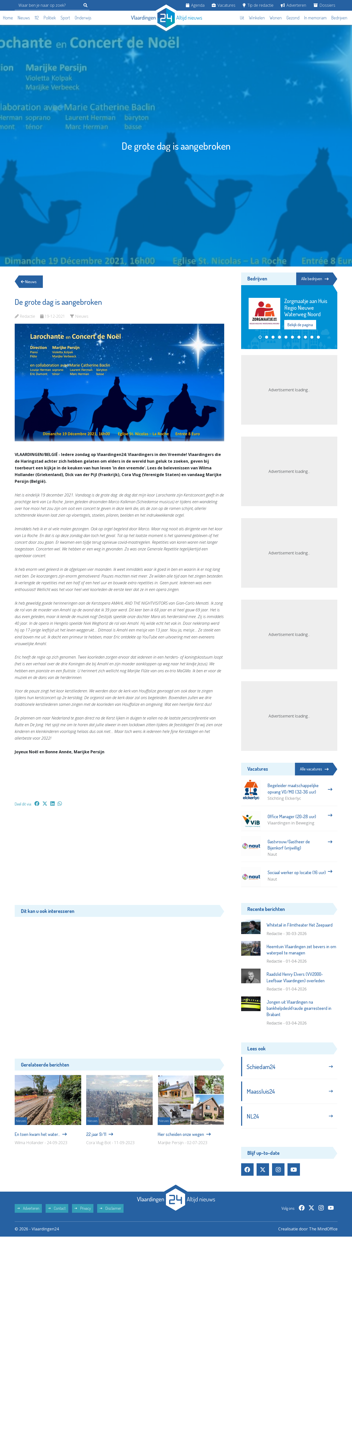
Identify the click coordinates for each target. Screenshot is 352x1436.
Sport (65, 17)
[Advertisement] (119, 858)
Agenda (195, 5)
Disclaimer (110, 1208)
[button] (260, 337)
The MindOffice (323, 1229)
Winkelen (257, 17)
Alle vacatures (314, 768)
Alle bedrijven (315, 278)
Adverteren (293, 5)
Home (8, 17)
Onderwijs (83, 17)
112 (37, 17)
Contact (57, 1208)
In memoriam (315, 17)
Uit (242, 17)
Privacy (82, 1208)
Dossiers (324, 5)
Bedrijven (339, 17)
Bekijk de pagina (300, 324)
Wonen (276, 17)
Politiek (50, 17)
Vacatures (223, 5)
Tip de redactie (258, 5)
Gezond (292, 17)
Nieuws (24, 17)
